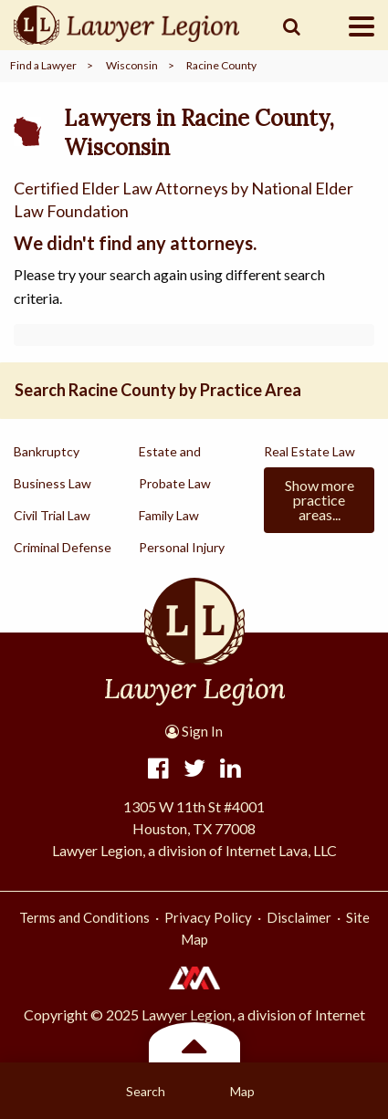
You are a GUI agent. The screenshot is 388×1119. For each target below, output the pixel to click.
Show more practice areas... (319, 499)
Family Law (169, 515)
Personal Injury (182, 547)
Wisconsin (132, 65)
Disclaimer (299, 917)
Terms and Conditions (84, 917)
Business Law (52, 483)
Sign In (194, 731)
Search (145, 1091)
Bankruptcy (46, 451)
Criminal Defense (62, 547)
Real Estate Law (309, 451)
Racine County (221, 65)
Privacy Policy (208, 917)
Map (242, 1091)
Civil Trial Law (52, 515)
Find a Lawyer (43, 65)
